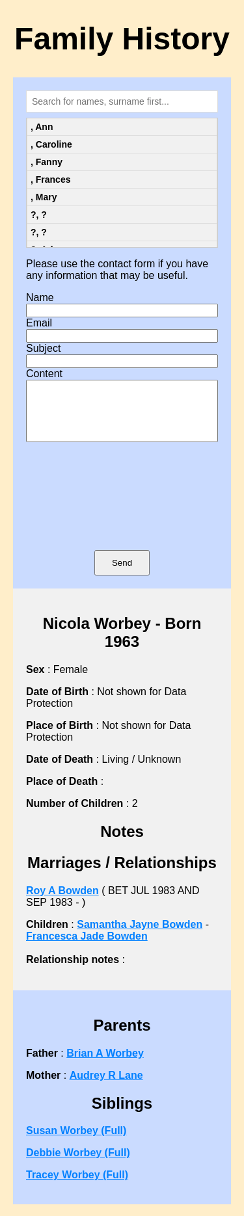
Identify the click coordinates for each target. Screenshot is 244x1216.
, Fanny (46, 162)
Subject (43, 348)
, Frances (50, 179)
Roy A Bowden (62, 902)
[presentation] (122, 515)
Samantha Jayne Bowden (139, 936)
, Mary (44, 197)
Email (39, 322)
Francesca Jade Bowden (87, 947)
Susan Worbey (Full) (76, 1142)
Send (122, 574)
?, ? (39, 214)
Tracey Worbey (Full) (77, 1186)
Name (40, 297)
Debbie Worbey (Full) (78, 1164)
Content (44, 373)
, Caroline (51, 144)
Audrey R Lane (106, 1086)
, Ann (42, 127)
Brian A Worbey (105, 1064)
